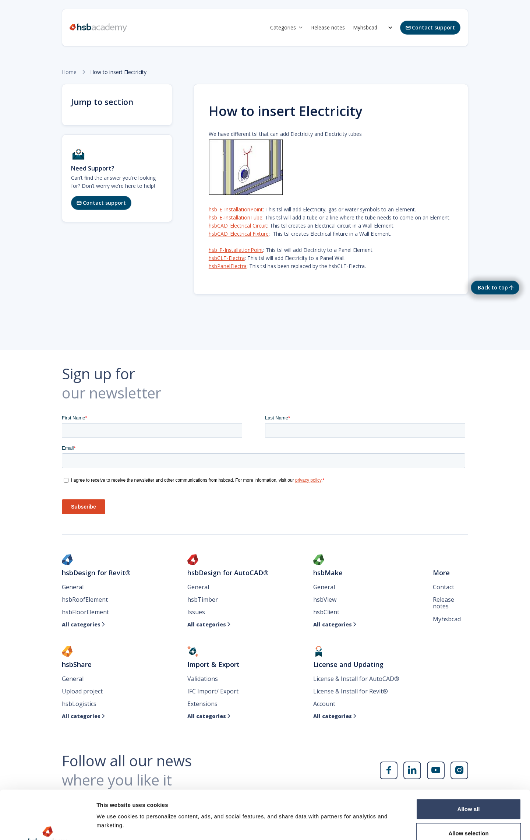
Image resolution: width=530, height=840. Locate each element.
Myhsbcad (365, 27)
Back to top (493, 287)
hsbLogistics (79, 703)
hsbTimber (202, 599)
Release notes (328, 27)
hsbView (324, 599)
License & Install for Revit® (350, 691)
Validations (202, 678)
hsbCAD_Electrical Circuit (238, 225)
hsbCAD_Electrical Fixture (239, 233)
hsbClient (326, 612)
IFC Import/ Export (213, 691)
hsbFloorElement (85, 612)
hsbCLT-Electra (227, 257)
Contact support (430, 27)
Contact (443, 587)
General (73, 587)
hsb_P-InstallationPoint (236, 249)
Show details (386, 825)
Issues (196, 612)
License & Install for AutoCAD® (356, 678)
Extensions (202, 703)
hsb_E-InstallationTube (235, 217)
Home (69, 72)
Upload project (82, 691)
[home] (98, 27)
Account (324, 703)
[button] (286, 28)
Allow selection (468, 791)
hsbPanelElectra (228, 266)
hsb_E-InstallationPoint (236, 209)
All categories (83, 625)
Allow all (468, 767)
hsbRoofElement (85, 599)
